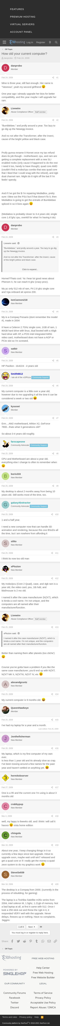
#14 (56, 694)
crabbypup (17, 804)
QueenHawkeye (20, 707)
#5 (57, 361)
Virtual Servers (22, 24)
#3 (57, 237)
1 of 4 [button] (21, 927)
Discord (14, 1007)
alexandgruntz (19, 682)
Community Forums (14, 993)
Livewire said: (10, 243)
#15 (56, 720)
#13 (56, 627)
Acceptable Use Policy (43, 1002)
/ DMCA (51, 1007)
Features (17, 9)
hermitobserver (19, 775)
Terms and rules (9, 1017)
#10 (56, 514)
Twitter (15, 1002)
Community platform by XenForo (26, 1023)
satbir (14, 348)
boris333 (16, 474)
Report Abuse (38, 1007)
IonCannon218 (19, 299)
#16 (56, 748)
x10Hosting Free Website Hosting (11, 958)
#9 (57, 486)
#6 (57, 386)
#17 (56, 787)
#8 (57, 453)
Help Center (43, 967)
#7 (57, 418)
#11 (56, 553)
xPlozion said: (10, 633)
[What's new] (50, 42)
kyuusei (15, 406)
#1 (57, 78)
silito (13, 541)
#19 (56, 845)
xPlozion (16, 566)
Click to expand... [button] (30, 269)
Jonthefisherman (20, 736)
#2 (57, 120)
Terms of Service (43, 993)
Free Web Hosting (43, 972)
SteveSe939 (17, 872)
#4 (57, 312)
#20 (56, 884)
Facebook (14, 997)
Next (32, 927)
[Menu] (4, 42)
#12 (56, 578)
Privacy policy (25, 1017)
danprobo (8, 58)
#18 (56, 816)
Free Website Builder (43, 977)
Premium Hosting (22, 16)
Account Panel (21, 31)
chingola (16, 833)
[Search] (56, 42)
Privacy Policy (43, 997)
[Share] (53, 78)
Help (36, 1017)
